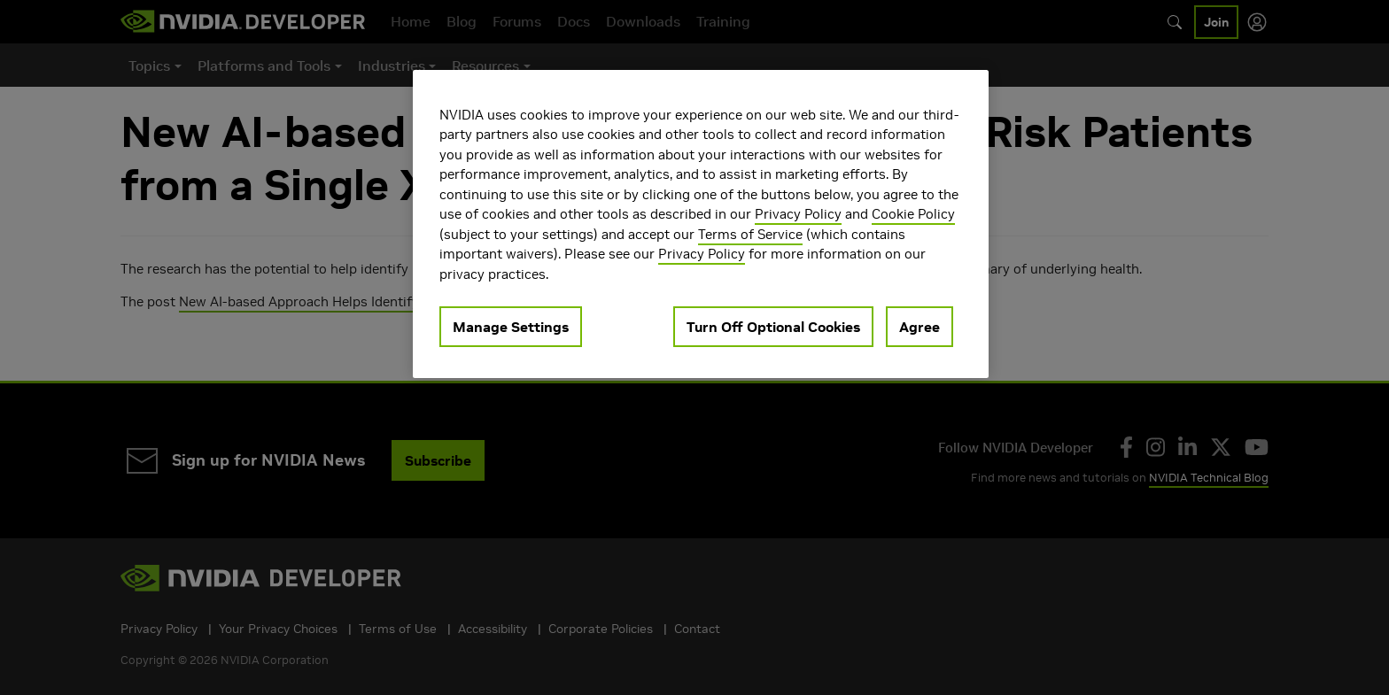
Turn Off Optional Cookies (773, 327)
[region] (701, 224)
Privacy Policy (798, 213)
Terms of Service (750, 234)
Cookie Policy (913, 213)
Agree (919, 327)
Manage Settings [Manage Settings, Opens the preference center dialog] (511, 327)
